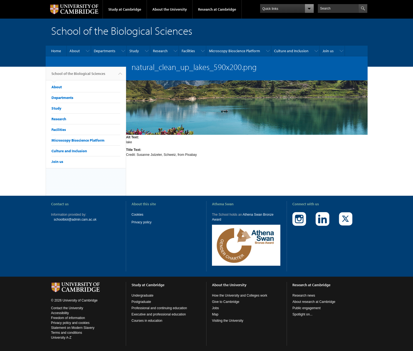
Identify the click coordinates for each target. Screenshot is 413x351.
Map (215, 314)
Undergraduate (142, 295)
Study (134, 50)
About (74, 50)
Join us (328, 50)
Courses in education (147, 321)
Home (56, 50)
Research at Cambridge (217, 9)
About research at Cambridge (313, 302)
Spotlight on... (302, 314)
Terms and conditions (66, 333)
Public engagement (306, 308)
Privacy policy (142, 222)
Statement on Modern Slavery (73, 328)
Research (160, 50)
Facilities (188, 50)
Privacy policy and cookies (70, 323)
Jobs (215, 308)
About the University (169, 9)
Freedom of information (68, 318)
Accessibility (60, 313)
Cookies (137, 215)
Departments (104, 50)
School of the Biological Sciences (78, 75)
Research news (303, 295)
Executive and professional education (159, 314)
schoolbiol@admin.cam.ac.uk (75, 219)
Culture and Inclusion (291, 50)
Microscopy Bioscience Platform (234, 50)
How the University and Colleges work (239, 295)
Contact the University (67, 308)
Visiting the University (227, 321)
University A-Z (61, 338)
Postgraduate (141, 302)
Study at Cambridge (124, 9)
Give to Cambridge (225, 302)
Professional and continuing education (159, 308)
